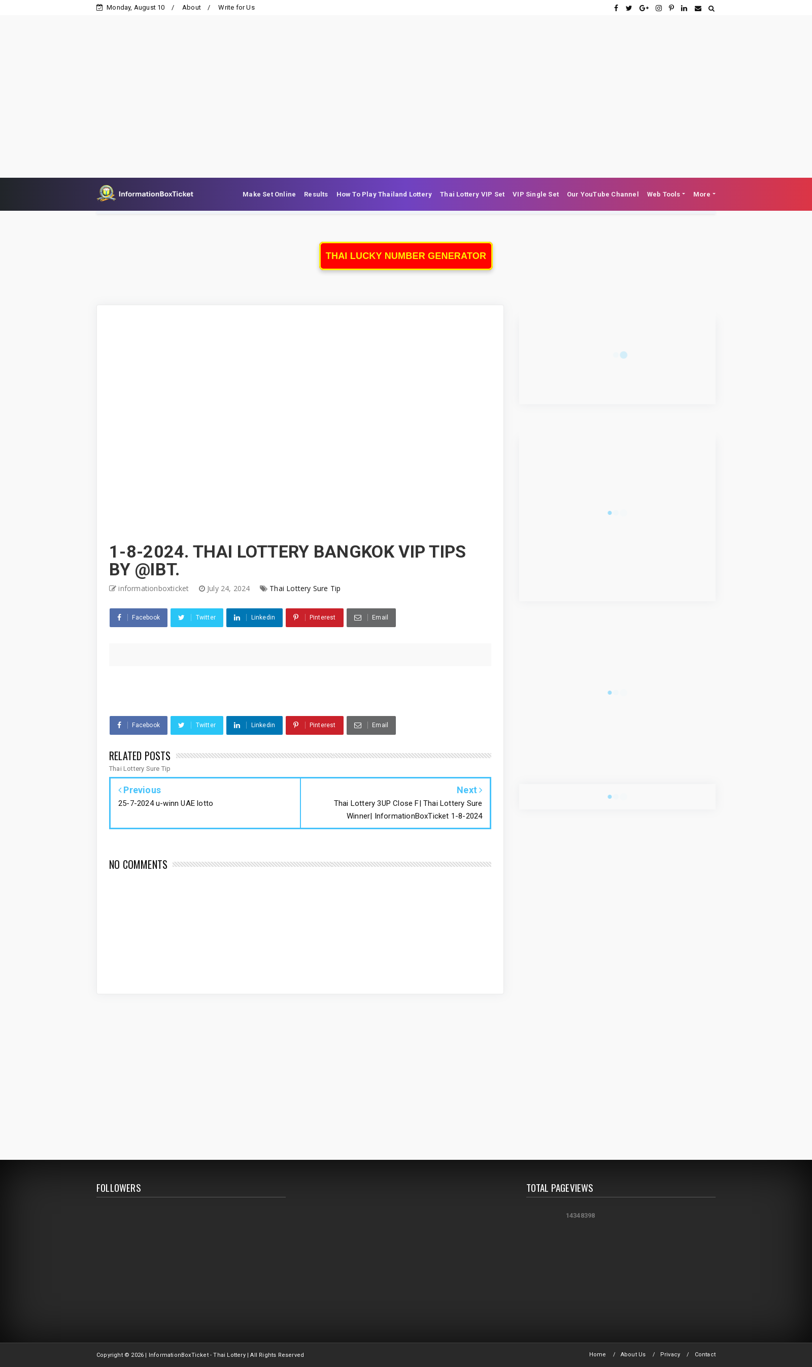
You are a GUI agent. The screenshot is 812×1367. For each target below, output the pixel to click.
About (191, 7)
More (702, 194)
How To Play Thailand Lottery (384, 194)
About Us (633, 1354)
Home (597, 1354)
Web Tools (664, 194)
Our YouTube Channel (603, 194)
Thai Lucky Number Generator (406, 256)
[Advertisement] (405, 86)
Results (316, 194)
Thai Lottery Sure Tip (305, 588)
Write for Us (236, 7)
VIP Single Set (536, 194)
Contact (705, 1354)
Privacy (670, 1354)
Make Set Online (269, 194)
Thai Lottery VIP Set (472, 194)
